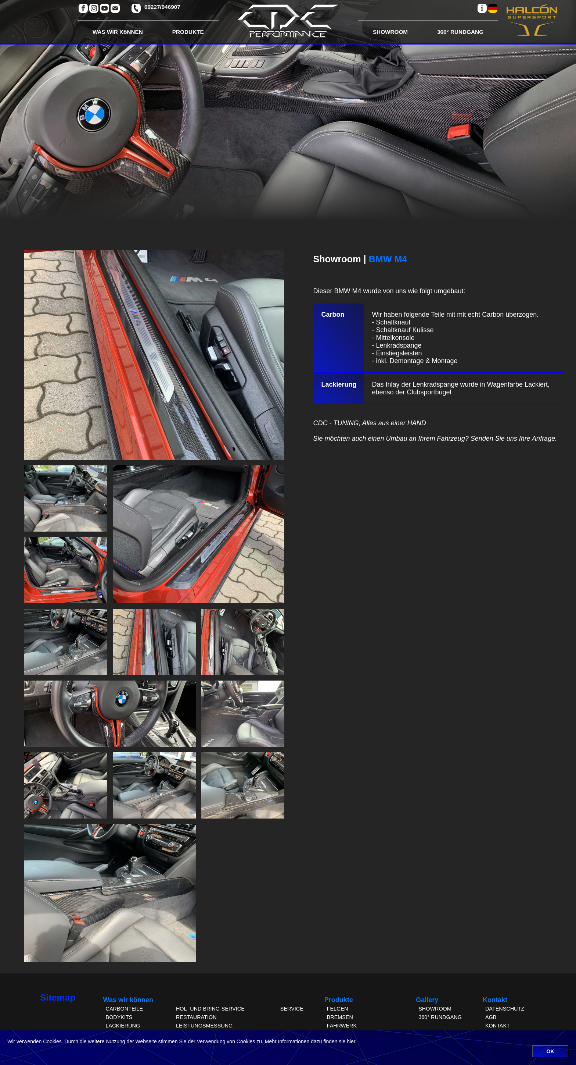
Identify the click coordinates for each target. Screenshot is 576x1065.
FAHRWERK (342, 1026)
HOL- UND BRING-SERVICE (210, 1009)
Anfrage (543, 438)
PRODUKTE (188, 32)
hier (351, 1041)
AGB (490, 1017)
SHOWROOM (390, 32)
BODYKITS (119, 1017)
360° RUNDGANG (460, 32)
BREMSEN (340, 1017)
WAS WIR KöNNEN (118, 32)
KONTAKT (497, 1026)
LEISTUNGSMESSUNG (204, 1026)
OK (550, 1051)
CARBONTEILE (124, 1009)
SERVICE (291, 1009)
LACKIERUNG (123, 1026)
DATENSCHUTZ (504, 1009)
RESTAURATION (196, 1017)
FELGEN (337, 1009)
